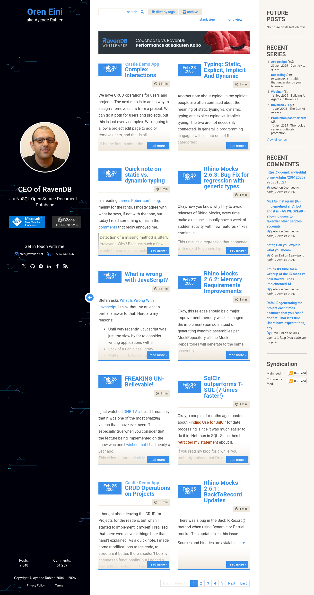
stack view (207, 19)
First (166, 583)
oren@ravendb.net (31, 254)
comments (109, 227)
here (241, 542)
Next (231, 583)
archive (191, 12)
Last (243, 583)
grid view (235, 19)
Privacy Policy (35, 585)
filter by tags (164, 12)
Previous (181, 583)
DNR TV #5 (134, 411)
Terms (59, 585)
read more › (158, 145)
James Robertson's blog (140, 200)
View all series (277, 139)
